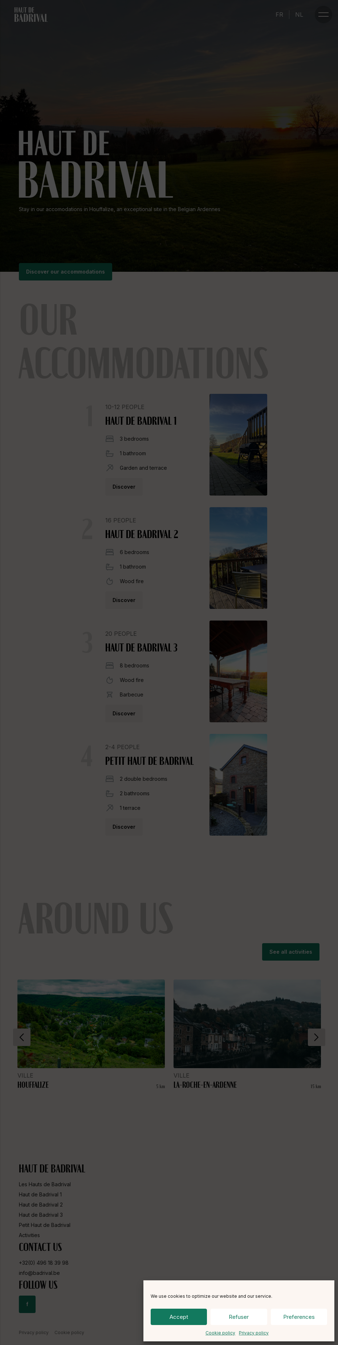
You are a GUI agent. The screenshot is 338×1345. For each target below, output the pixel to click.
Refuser (239, 1316)
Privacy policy (254, 1333)
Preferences (299, 1316)
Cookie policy (220, 1333)
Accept (179, 1316)
